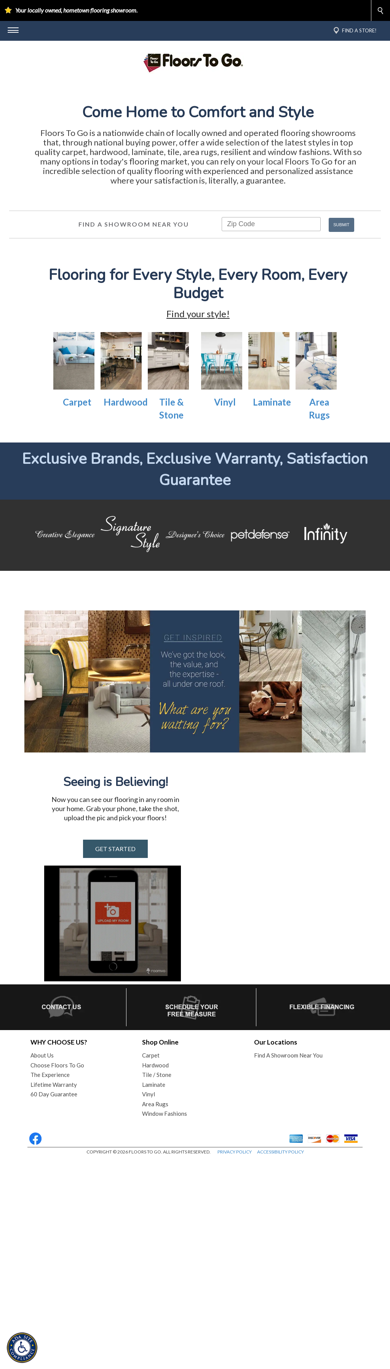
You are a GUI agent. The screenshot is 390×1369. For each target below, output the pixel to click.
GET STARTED (115, 1058)
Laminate (272, 541)
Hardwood (126, 541)
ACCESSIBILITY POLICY (280, 1361)
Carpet (77, 541)
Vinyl (225, 541)
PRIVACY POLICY (234, 1361)
